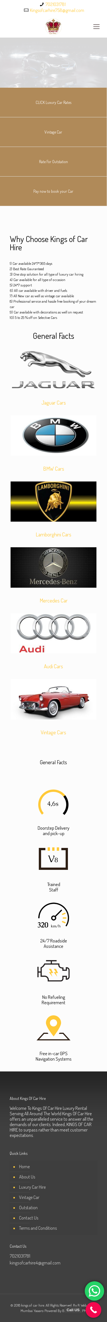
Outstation (28, 1207)
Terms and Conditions (38, 1228)
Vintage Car (29, 1197)
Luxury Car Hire (32, 1187)
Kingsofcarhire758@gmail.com (57, 10)
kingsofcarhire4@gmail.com (35, 1263)
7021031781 (55, 4)
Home (24, 1166)
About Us (27, 1177)
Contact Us (28, 1218)
